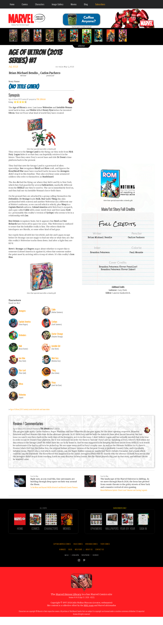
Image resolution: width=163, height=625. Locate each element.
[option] (15, 35)
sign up (66, 563)
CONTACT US (99, 558)
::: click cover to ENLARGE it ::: (118, 164)
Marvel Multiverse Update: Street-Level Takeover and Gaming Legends (123, 490)
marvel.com (96, 563)
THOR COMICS (105, 552)
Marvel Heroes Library (68, 603)
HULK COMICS (78, 552)
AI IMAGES (62, 558)
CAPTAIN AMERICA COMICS (62, 552)
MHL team (89, 614)
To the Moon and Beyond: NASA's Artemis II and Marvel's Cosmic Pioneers (54, 487)
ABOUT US (89, 558)
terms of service (85, 563)
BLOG (70, 558)
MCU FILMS (78, 558)
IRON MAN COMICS (91, 552)
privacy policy (75, 563)
